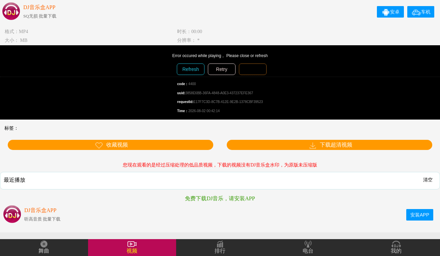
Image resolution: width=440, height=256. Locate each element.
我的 (396, 251)
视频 (132, 251)
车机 (421, 12)
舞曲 (43, 251)
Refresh (190, 69)
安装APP (419, 214)
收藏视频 (111, 145)
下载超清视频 (330, 145)
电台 (308, 251)
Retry (221, 69)
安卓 (391, 12)
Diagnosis (252, 69)
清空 (428, 179)
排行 (220, 251)
